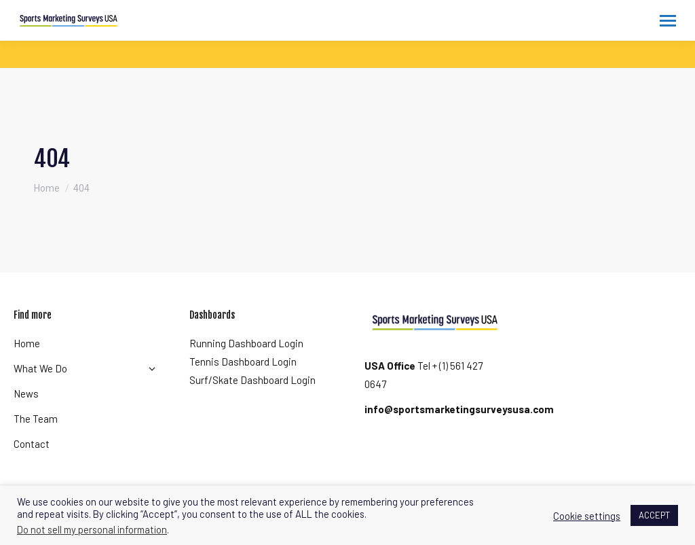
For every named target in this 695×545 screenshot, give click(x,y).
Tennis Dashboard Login (243, 361)
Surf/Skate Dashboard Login (252, 380)
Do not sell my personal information (92, 529)
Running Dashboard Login (246, 343)
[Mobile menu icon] (667, 20)
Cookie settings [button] (586, 516)
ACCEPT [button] (654, 515)
